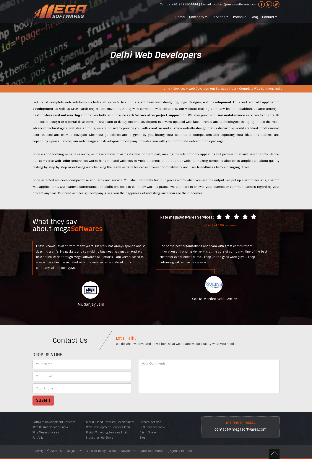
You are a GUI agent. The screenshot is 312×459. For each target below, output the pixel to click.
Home (180, 17)
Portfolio (239, 17)
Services (220, 18)
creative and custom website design (178, 128)
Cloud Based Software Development (110, 422)
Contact (270, 18)
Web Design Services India (50, 427)
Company (198, 18)
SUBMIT (43, 400)
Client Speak (148, 432)
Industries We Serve (99, 438)
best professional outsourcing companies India (69, 115)
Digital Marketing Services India (106, 432)
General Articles (150, 422)
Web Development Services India (212, 89)
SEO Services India (152, 427)
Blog (254, 17)
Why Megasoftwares (45, 432)
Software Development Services (54, 422)
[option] (91, 274)
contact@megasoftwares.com (235, 4)
